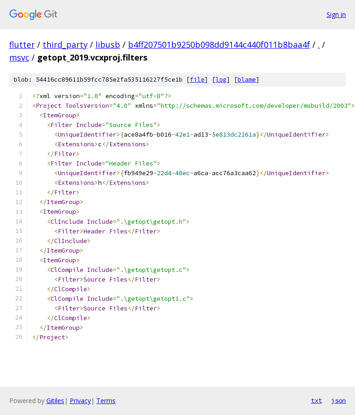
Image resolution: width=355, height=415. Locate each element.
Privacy (80, 400)
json (338, 400)
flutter (22, 44)
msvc (19, 57)
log (221, 79)
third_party (65, 44)
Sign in (336, 14)
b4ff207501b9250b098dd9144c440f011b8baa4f (219, 44)
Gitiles (55, 400)
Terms (106, 400)
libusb (107, 44)
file (197, 79)
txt (316, 400)
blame (247, 79)
